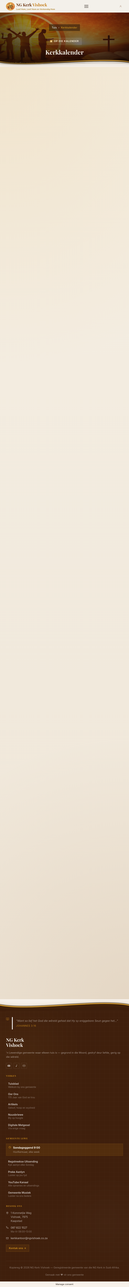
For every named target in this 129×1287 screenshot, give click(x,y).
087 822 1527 (19, 1227)
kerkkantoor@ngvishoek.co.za (29, 1238)
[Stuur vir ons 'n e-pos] (24, 1066)
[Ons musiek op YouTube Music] (16, 1066)
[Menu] (86, 6)
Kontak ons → (17, 1248)
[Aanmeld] (120, 6)
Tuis (54, 27)
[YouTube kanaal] (9, 1066)
